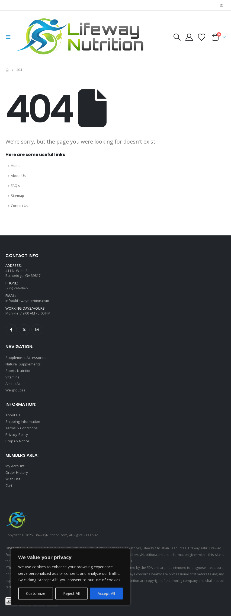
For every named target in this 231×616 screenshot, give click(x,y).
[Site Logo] (82, 37)
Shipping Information (22, 421)
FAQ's (15, 185)
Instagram (36, 329)
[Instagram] (221, 5)
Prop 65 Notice (17, 441)
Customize (35, 593)
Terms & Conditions (21, 428)
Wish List (12, 478)
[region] (70, 576)
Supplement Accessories (25, 357)
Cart (8, 485)
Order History (16, 472)
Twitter (24, 329)
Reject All (71, 593)
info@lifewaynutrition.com (27, 300)
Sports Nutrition (18, 370)
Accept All (106, 593)
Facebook (11, 329)
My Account (14, 465)
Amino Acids (15, 383)
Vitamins (12, 377)
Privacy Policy (16, 434)
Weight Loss (15, 390)
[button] (9, 37)
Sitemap (17, 195)
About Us (18, 175)
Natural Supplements (23, 364)
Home (16, 165)
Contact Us (19, 205)
